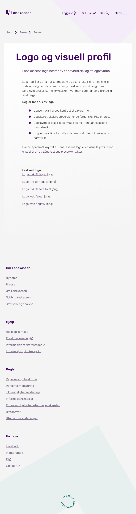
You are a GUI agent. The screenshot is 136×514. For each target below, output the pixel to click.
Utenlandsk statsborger (22, 418)
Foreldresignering (18, 338)
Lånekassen (19, 12)
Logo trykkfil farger (34, 174)
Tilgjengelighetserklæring (23, 392)
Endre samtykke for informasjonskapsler (33, 405)
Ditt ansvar (13, 412)
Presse (10, 284)
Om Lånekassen (16, 291)
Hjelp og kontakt (17, 332)
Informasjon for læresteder (24, 345)
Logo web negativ (34, 204)
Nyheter (11, 278)
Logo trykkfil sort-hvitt (36, 189)
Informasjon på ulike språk (23, 351)
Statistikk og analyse (20, 304)
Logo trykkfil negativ (35, 182)
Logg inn (67, 13)
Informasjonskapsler (19, 399)
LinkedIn (12, 466)
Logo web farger (32, 196)
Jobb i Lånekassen (18, 297)
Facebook (12, 446)
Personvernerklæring (20, 386)
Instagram (13, 453)
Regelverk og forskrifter (21, 379)
